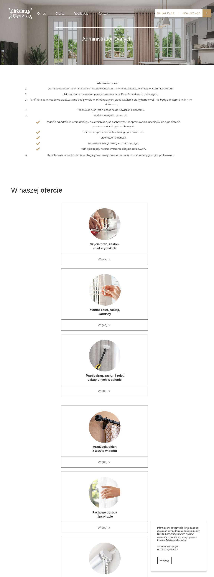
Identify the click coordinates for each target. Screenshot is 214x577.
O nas (41, 13)
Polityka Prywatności (167, 549)
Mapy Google (169, 494)
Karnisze (59, 504)
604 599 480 (191, 13)
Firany (58, 498)
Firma (109, 504)
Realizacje (81, 13)
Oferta (60, 13)
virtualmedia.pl (47, 569)
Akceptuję (164, 560)
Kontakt (104, 13)
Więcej (59, 259)
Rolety (59, 509)
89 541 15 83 (165, 13)
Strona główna (113, 498)
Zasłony (59, 519)
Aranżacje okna (62, 524)
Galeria (110, 514)
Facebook (167, 507)
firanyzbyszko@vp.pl (14, 535)
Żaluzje (59, 514)
